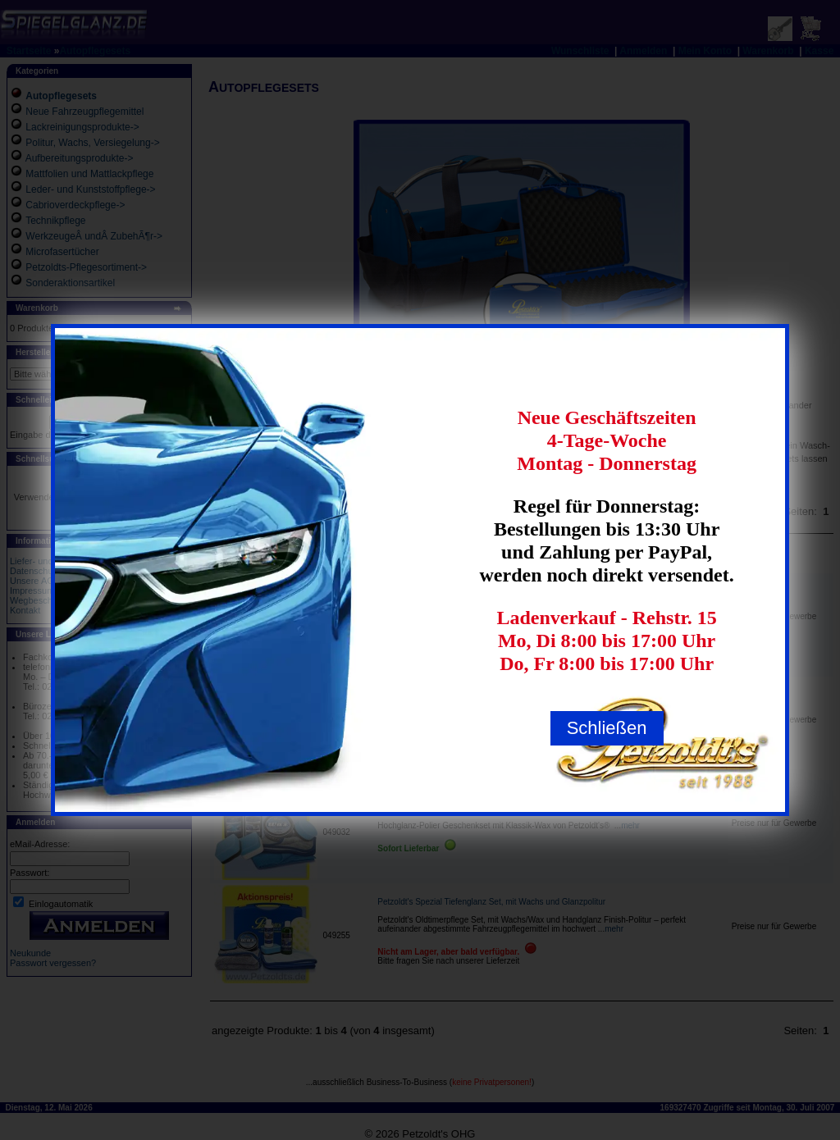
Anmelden (643, 51)
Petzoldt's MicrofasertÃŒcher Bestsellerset (455, 591)
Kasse (819, 51)
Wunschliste (580, 51)
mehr (549, 618)
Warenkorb (767, 51)
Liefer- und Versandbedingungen (75, 561)
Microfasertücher (61, 252)
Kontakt (25, 610)
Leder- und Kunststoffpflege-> (90, 189)
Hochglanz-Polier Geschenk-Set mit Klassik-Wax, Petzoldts (485, 807)
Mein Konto (705, 51)
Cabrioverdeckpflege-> (75, 205)
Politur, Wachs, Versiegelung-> (92, 142)
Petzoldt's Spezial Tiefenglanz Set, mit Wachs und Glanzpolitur (491, 901)
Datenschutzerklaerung (56, 571)
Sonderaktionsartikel (70, 283)
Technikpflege (55, 220)
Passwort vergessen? (53, 963)
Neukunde (30, 953)
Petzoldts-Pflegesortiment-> (86, 267)
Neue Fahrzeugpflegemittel (84, 111)
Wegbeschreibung (46, 600)
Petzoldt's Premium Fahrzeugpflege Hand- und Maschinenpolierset (499, 699)
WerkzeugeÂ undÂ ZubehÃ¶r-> (93, 236)
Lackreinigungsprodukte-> (82, 127)
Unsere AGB (35, 581)
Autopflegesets (94, 51)
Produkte (404, 556)
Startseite (29, 51)
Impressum (32, 590)
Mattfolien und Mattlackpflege (89, 174)
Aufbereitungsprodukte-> (79, 158)
